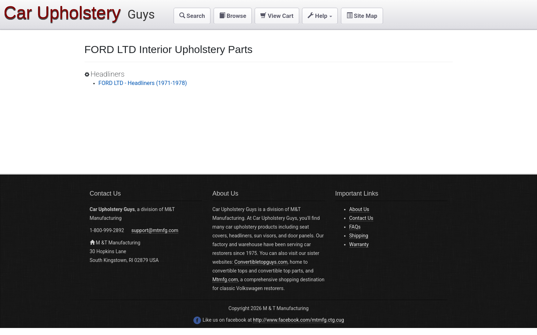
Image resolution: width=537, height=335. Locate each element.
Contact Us (361, 218)
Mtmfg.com (225, 279)
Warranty (359, 244)
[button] (192, 16)
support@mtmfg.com (155, 230)
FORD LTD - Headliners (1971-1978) (143, 83)
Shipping (358, 235)
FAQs (355, 227)
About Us (359, 209)
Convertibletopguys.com (261, 262)
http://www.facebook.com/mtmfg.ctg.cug (298, 320)
